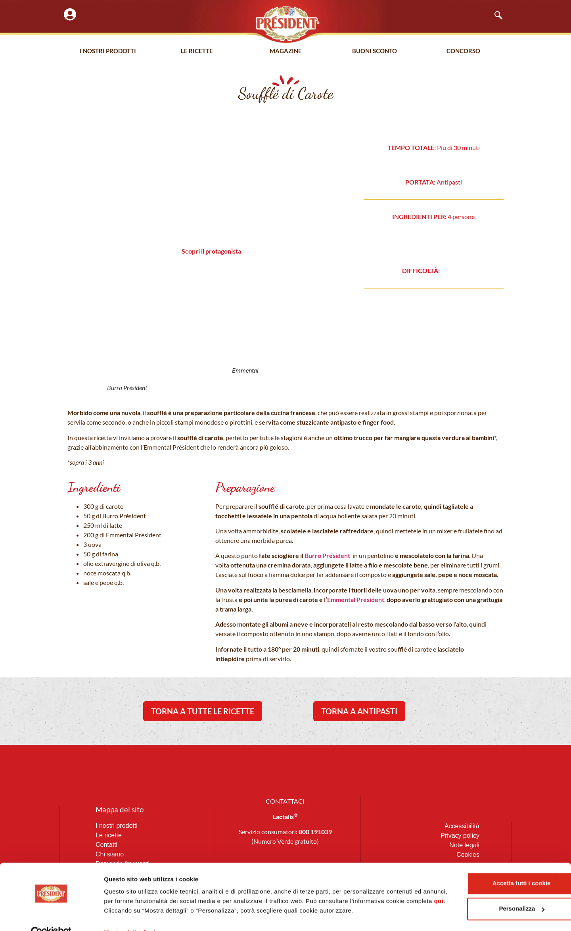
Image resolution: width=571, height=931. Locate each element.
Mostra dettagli (125, 915)
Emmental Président (355, 599)
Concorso (463, 51)
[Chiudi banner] (558, 848)
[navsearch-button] (494, 16)
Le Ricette (197, 51)
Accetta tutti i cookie (485, 856)
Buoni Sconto (374, 51)
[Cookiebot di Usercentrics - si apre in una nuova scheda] (51, 915)
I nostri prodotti (108, 51)
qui (192, 884)
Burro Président (326, 555)
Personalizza (485, 882)
